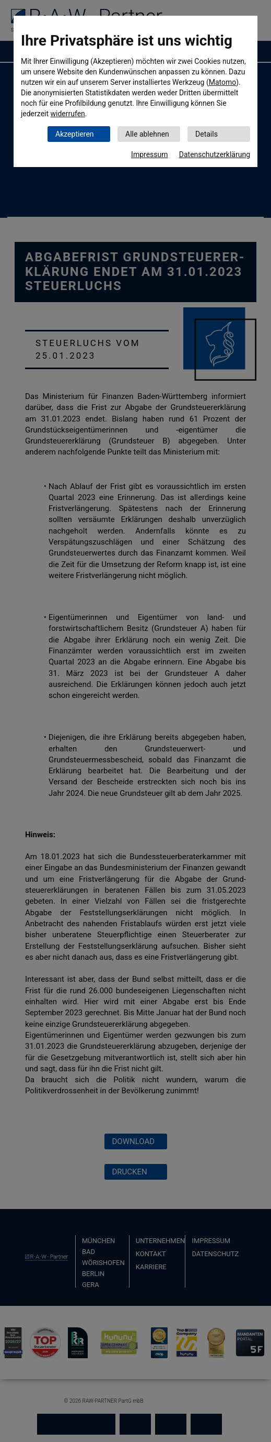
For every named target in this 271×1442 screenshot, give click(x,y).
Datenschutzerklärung (214, 154)
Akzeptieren (74, 134)
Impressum (149, 154)
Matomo (223, 82)
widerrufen (68, 113)
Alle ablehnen (147, 134)
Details (206, 134)
